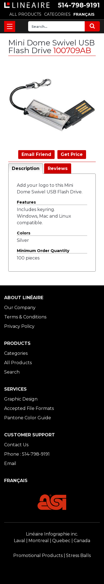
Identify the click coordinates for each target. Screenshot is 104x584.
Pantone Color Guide (27, 417)
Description (25, 168)
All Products (18, 362)
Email (10, 463)
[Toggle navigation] (9, 26)
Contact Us (16, 444)
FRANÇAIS (84, 14)
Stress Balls (78, 555)
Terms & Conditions (25, 317)
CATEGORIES (57, 14)
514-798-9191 (79, 5)
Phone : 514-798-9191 (27, 454)
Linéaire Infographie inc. (52, 534)
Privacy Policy (19, 326)
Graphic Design (21, 399)
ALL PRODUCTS (25, 14)
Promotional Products (38, 555)
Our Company (20, 307)
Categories (16, 353)
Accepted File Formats (29, 408)
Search (12, 372)
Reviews (58, 168)
